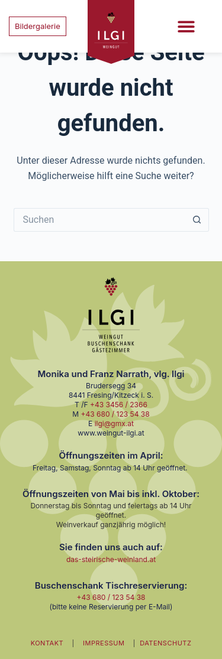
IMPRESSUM (103, 643)
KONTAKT (47, 643)
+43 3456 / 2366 (118, 404)
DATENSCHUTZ (165, 643)
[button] (186, 26)
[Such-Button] (197, 220)
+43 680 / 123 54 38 (115, 414)
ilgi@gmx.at (114, 423)
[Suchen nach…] (99, 220)
